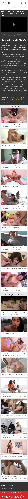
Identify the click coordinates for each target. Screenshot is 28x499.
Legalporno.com (4, 3)
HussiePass (5, 396)
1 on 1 (14, 45)
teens (23, 51)
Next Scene (19, 102)
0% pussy (10, 45)
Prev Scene (8, 102)
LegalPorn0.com (11, 492)
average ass (7, 47)
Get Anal (5, 478)
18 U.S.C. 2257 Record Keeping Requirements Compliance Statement (12, 494)
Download (9, 99)
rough (10, 51)
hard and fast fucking (20, 49)
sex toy (19, 51)
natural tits (3, 51)
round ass (15, 51)
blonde (19, 47)
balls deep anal (13, 47)
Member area (11, 485)
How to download (6, 488)
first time (9, 49)
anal (17, 45)
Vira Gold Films (5, 97)
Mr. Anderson (12, 43)
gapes (13, 49)
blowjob (24, 47)
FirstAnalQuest (6, 376)
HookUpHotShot (6, 355)
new (7, 51)
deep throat (3, 49)
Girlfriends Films (6, 314)
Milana (7, 43)
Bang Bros (5, 335)
